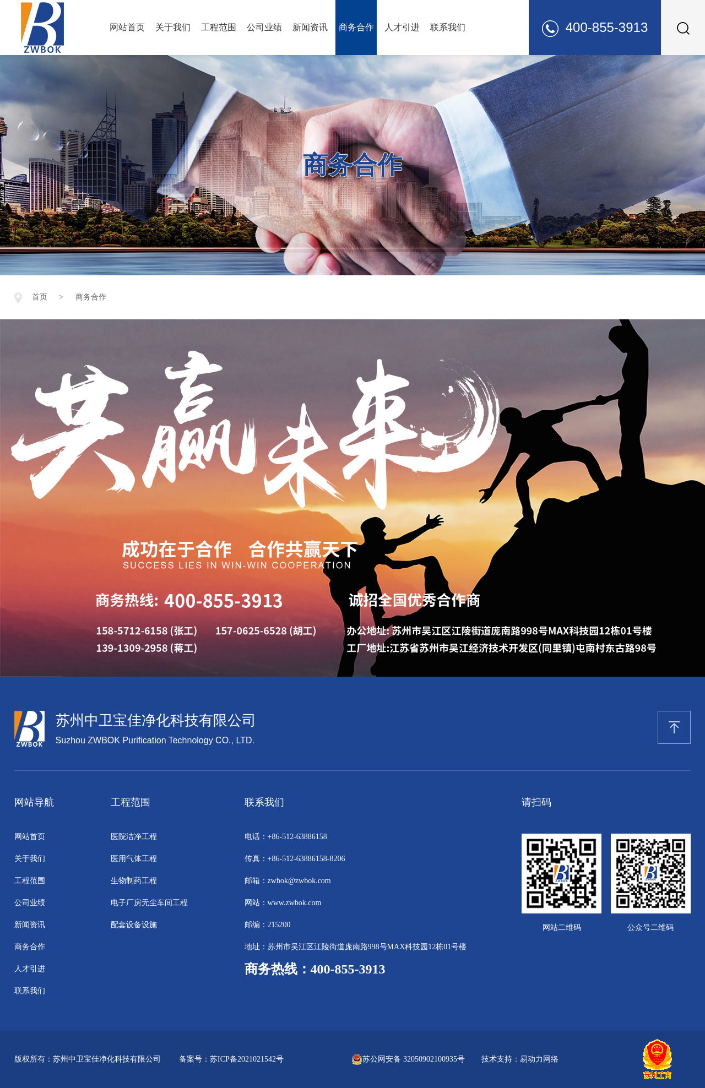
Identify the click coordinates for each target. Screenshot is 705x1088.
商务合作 (356, 27)
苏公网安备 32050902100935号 (408, 1059)
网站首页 (127, 27)
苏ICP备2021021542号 (247, 1059)
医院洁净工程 (134, 837)
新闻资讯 (310, 27)
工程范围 (218, 27)
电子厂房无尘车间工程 (149, 903)
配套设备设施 (134, 925)
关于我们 (173, 27)
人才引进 (402, 27)
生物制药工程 (134, 881)
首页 (39, 297)
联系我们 (447, 27)
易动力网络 (539, 1059)
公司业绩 (264, 27)
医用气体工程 (134, 859)
